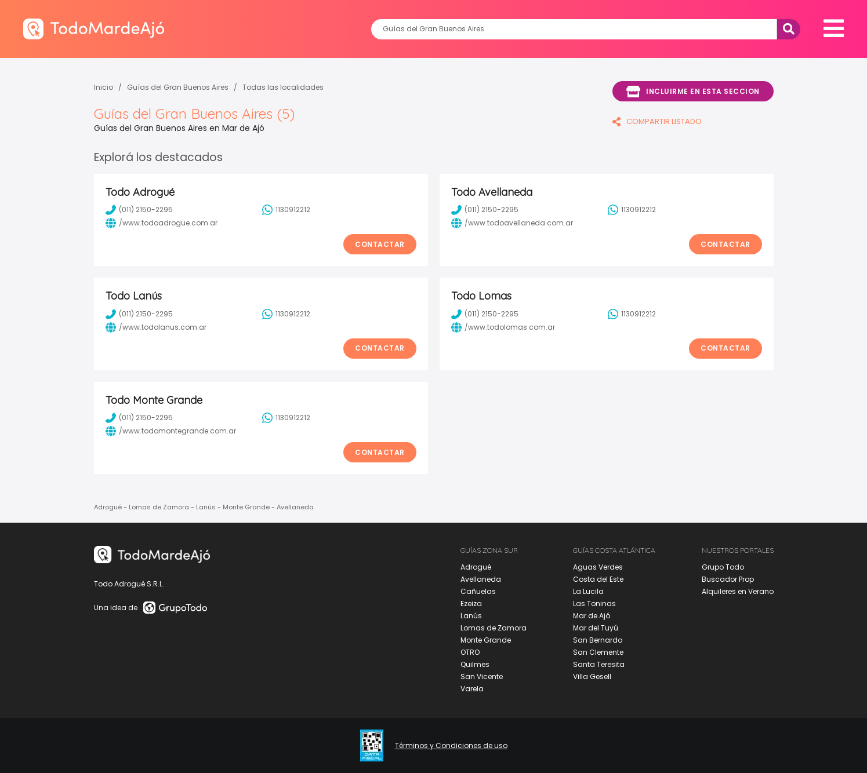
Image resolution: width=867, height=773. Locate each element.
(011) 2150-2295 (139, 210)
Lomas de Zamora (493, 628)
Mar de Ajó (591, 616)
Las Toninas (594, 603)
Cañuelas (478, 591)
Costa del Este (598, 579)
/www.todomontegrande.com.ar (171, 431)
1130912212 (286, 210)
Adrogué (475, 567)
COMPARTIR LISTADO (657, 121)
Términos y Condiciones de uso (451, 745)
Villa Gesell (592, 676)
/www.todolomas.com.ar (503, 327)
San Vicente (481, 676)
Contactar (380, 244)
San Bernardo (597, 640)
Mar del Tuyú (595, 628)
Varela (472, 689)
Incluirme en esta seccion (693, 91)
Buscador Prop (728, 579)
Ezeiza (471, 603)
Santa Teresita (599, 664)
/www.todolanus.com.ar (156, 327)
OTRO (470, 652)
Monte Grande (485, 640)
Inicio (103, 87)
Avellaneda (480, 579)
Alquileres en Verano (738, 591)
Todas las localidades (283, 87)
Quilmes (474, 664)
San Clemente (598, 652)
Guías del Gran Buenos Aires (177, 87)
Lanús (471, 616)
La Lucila (588, 591)
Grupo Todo (723, 567)
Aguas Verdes (598, 567)
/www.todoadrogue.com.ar (161, 223)
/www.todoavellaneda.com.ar (512, 223)
